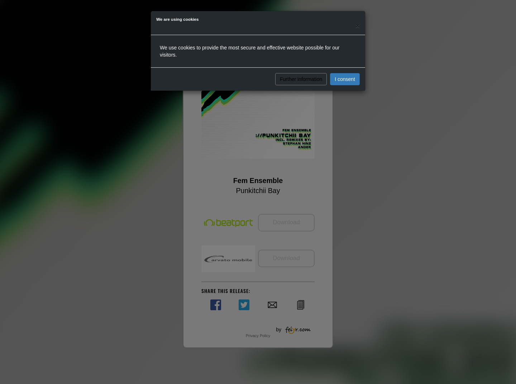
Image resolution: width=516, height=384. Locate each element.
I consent (345, 79)
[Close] (357, 25)
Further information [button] (301, 79)
